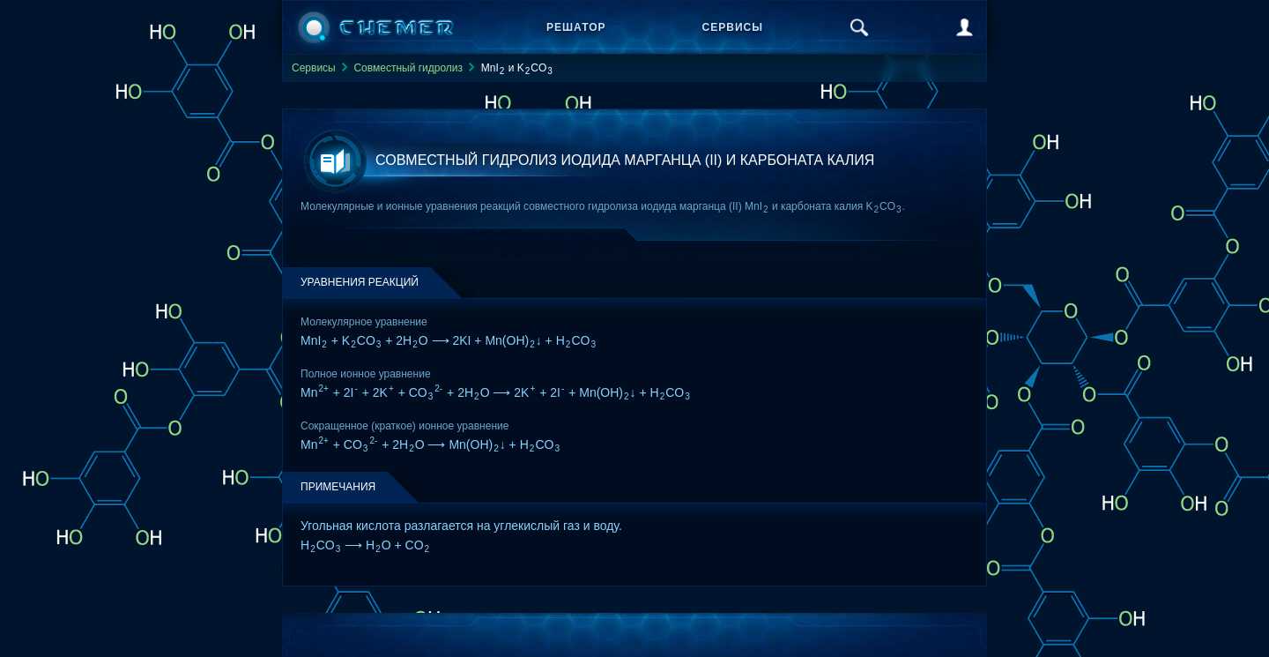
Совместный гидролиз (408, 68)
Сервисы (732, 27)
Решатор (576, 27)
